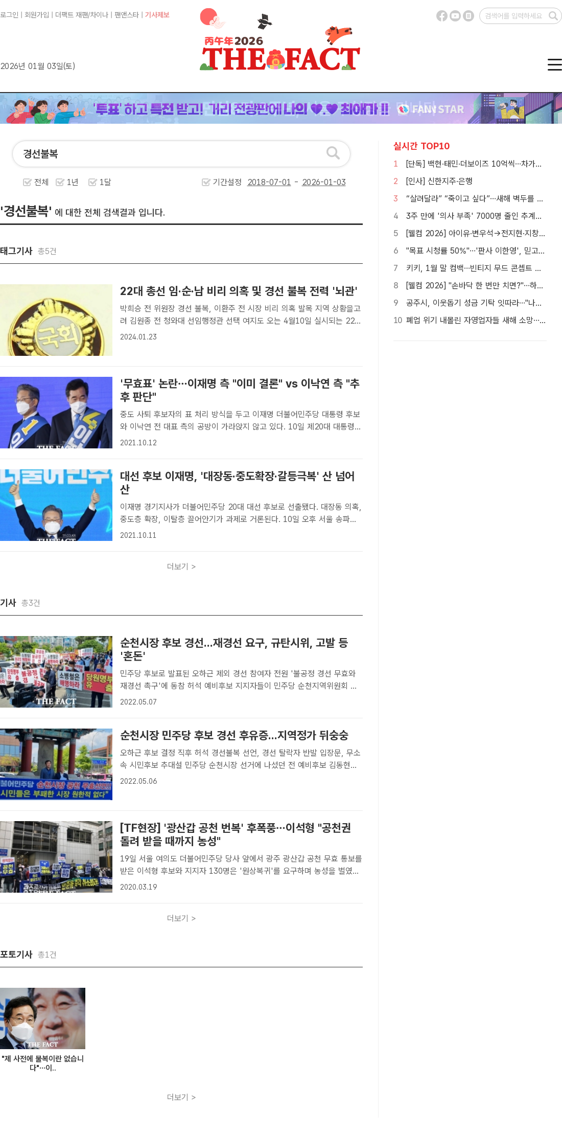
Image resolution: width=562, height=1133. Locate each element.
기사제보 (157, 15)
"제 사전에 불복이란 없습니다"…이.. (43, 1063)
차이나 (99, 15)
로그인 (9, 15)
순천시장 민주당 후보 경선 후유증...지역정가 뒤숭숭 (234, 735)
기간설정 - (279, 182)
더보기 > (181, 567)
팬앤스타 (126, 15)
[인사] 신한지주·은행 (439, 181)
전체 (41, 182)
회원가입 (37, 15)
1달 (105, 182)
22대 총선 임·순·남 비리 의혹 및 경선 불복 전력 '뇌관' (239, 291)
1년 (73, 182)
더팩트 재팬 (71, 15)
